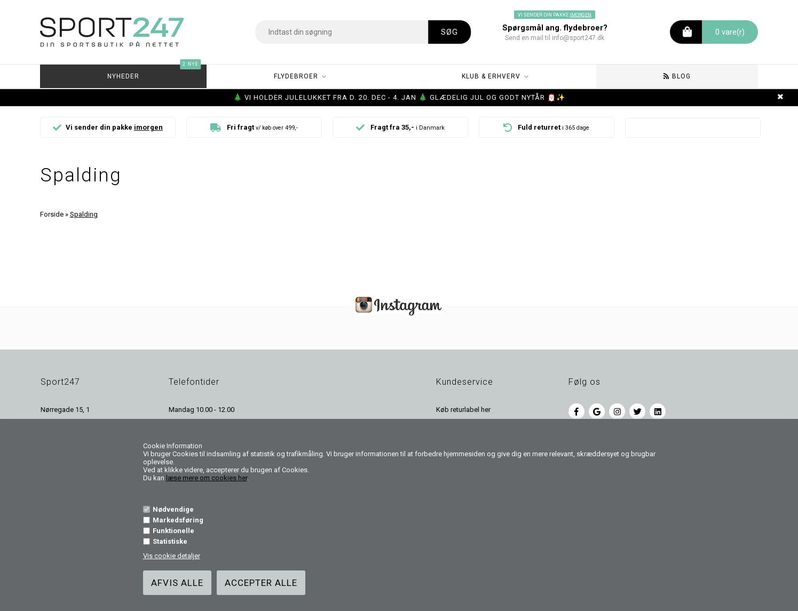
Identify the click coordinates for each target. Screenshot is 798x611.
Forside (52, 214)
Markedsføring (178, 520)
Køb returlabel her (463, 410)
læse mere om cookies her (206, 478)
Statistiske (170, 541)
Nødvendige (173, 509)
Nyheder (153, 72)
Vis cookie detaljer (171, 556)
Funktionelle (173, 531)
